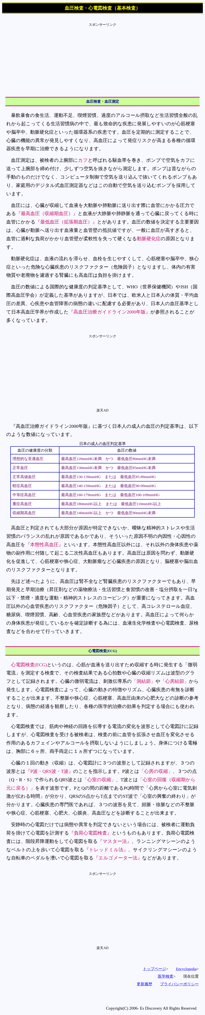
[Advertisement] (102, 57)
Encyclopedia (186, 969)
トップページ (154, 969)
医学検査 (165, 976)
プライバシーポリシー (179, 984)
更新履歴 (144, 984)
